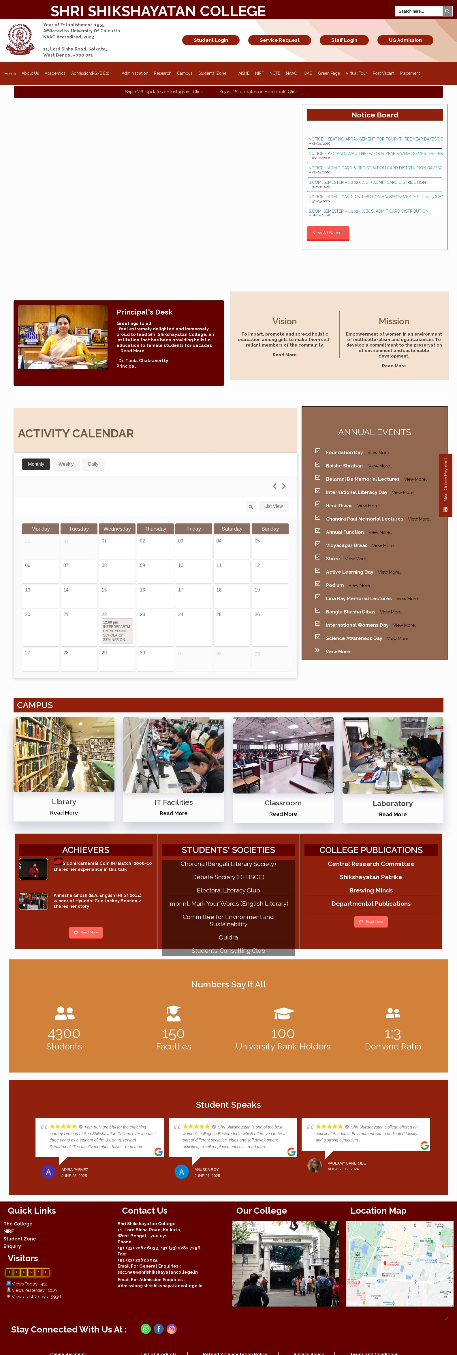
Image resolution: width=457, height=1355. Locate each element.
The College (18, 1215)
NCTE (275, 73)
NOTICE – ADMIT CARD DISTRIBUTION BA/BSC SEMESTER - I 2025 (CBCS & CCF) (375, 197)
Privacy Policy (309, 1345)
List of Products (159, 1345)
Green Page (329, 73)
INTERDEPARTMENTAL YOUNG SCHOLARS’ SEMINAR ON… (116, 621)
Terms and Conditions (374, 1345)
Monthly (36, 454)
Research (162, 73)
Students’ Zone (215, 72)
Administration (135, 73)
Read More (285, 355)
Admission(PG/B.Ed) (93, 72)
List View (273, 497)
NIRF (259, 73)
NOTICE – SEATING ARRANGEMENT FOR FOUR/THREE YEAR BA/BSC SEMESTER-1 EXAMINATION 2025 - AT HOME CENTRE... (375, 139)
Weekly (66, 454)
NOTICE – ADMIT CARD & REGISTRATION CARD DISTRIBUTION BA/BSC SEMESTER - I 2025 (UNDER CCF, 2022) (375, 168)
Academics (55, 73)
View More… (379, 443)
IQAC (307, 73)
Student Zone (19, 1230)
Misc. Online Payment (445, 487)
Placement (410, 73)
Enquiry (12, 1237)
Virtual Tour (356, 73)
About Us (30, 73)
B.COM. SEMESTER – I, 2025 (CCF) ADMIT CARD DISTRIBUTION (367, 182)
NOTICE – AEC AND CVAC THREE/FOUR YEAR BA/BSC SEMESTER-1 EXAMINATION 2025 (375, 153)
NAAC (291, 73)
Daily (93, 454)
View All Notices (328, 233)
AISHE (243, 73)
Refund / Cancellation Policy (235, 1345)
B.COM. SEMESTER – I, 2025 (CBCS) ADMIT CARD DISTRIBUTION (368, 211)
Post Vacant (383, 73)
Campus (185, 73)
